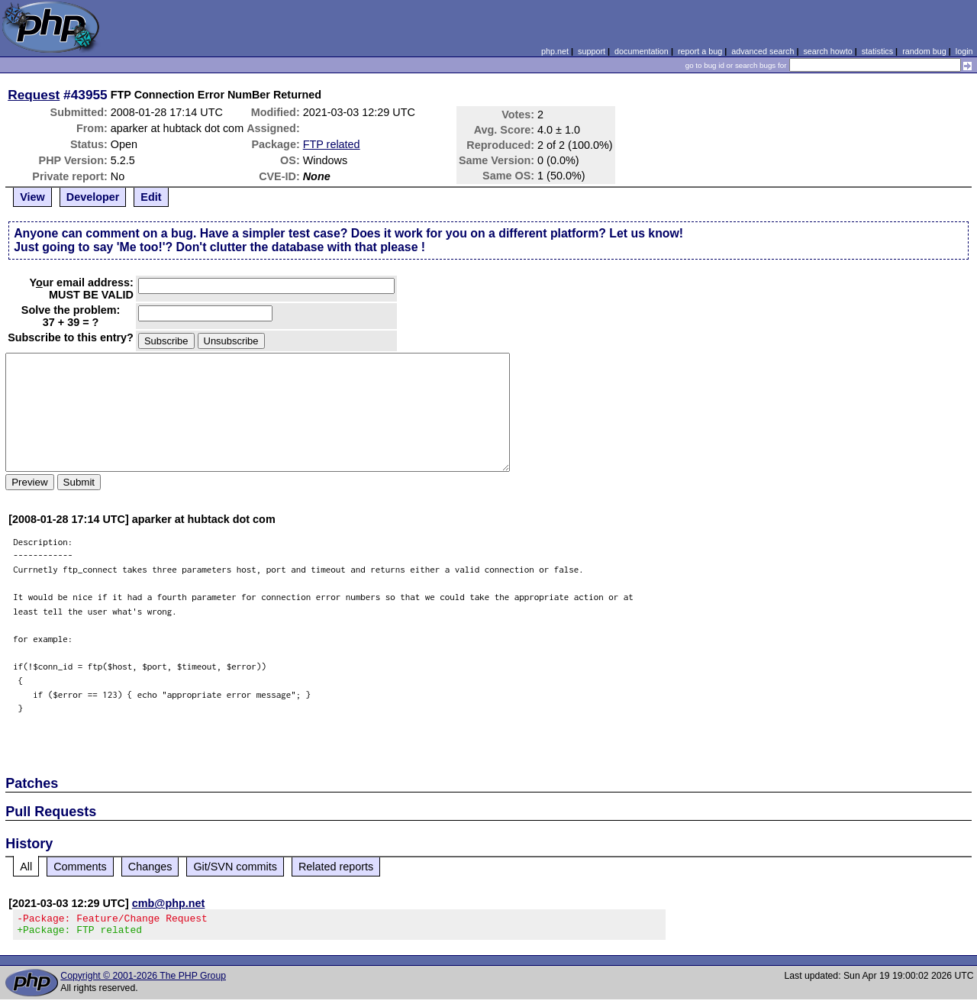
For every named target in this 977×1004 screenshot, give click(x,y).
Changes (150, 866)
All (26, 866)
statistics (877, 51)
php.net (555, 51)
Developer (93, 197)
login (964, 51)
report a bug (700, 51)
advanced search (762, 51)
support (591, 51)
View (32, 197)
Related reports (335, 866)
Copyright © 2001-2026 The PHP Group (143, 980)
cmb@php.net (168, 903)
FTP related (331, 144)
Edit (150, 197)
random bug (924, 51)
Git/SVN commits (235, 866)
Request (34, 94)
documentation (641, 51)
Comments (80, 866)
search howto (827, 51)
